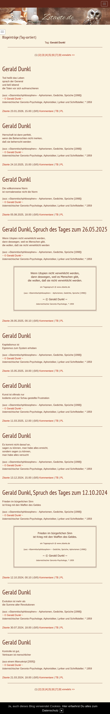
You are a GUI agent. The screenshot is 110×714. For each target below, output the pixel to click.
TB (56, 111)
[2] (39, 55)
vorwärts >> (68, 55)
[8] (60, 55)
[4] (46, 55)
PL (61, 111)
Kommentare (46, 111)
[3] (43, 55)
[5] (49, 55)
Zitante (6, 111)
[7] (56, 55)
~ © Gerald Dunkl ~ (12, 98)
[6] (53, 55)
